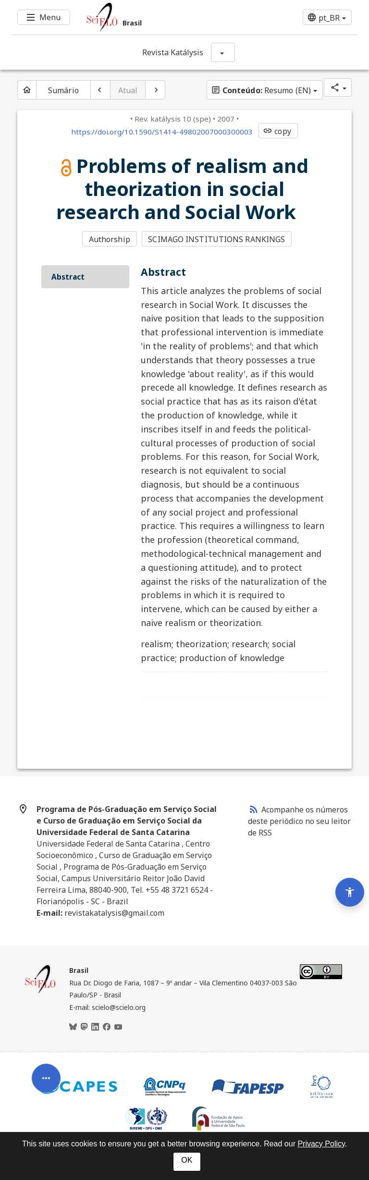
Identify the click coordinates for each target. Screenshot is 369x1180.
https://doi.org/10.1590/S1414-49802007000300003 (162, 131)
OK (186, 1160)
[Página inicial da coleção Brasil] (40, 992)
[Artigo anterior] (100, 89)
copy (277, 131)
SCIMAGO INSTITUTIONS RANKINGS (216, 239)
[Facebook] (107, 1027)
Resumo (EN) (261, 90)
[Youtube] (118, 1027)
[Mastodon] (84, 1027)
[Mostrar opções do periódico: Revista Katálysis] (223, 52)
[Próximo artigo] (155, 89)
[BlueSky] (73, 1027)
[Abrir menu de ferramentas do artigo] (46, 1085)
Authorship (109, 239)
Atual (128, 90)
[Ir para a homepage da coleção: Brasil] (155, 17)
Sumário (63, 90)
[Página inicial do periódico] (27, 89)
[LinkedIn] (95, 1027)
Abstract (68, 277)
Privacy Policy (320, 1144)
